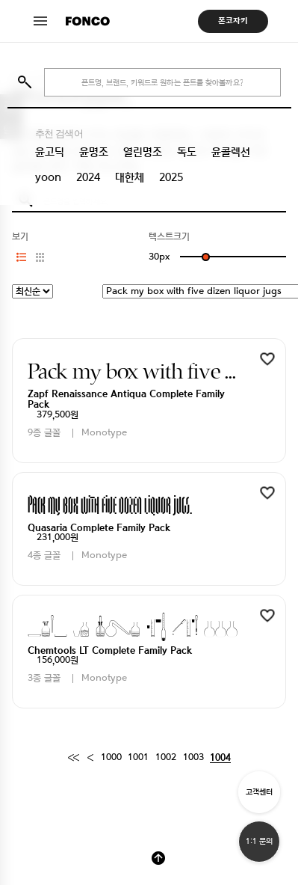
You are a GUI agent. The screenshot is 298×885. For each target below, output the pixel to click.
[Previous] (90, 758)
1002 (165, 757)
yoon (48, 177)
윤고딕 (49, 152)
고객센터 (259, 792)
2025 (171, 177)
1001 (138, 757)
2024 (88, 177)
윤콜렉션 (230, 152)
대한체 (129, 177)
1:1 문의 (259, 841)
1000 (111, 757)
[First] (73, 758)
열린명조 (142, 152)
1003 (193, 757)
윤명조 (93, 152)
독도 (186, 152)
